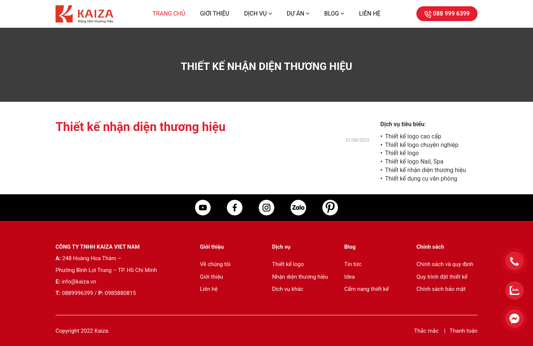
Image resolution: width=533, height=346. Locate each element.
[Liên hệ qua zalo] (511, 294)
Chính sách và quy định (444, 264)
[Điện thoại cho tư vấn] (511, 264)
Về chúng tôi (215, 264)
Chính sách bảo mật (441, 289)
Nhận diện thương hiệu (300, 276)
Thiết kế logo (402, 153)
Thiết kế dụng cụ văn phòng (421, 178)
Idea (349, 276)
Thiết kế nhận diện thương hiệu (425, 170)
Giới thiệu (214, 13)
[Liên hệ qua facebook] (511, 322)
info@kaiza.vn (78, 281)
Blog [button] (334, 13)
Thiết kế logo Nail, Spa (414, 161)
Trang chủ (168, 13)
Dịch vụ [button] (258, 13)
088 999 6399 (447, 13)
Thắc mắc (427, 330)
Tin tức (353, 264)
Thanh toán (463, 330)
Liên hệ (370, 13)
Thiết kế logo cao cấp (413, 136)
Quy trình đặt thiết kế (441, 276)
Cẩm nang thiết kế (366, 289)
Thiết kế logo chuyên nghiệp (421, 144)
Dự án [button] (298, 13)
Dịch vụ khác (287, 289)
